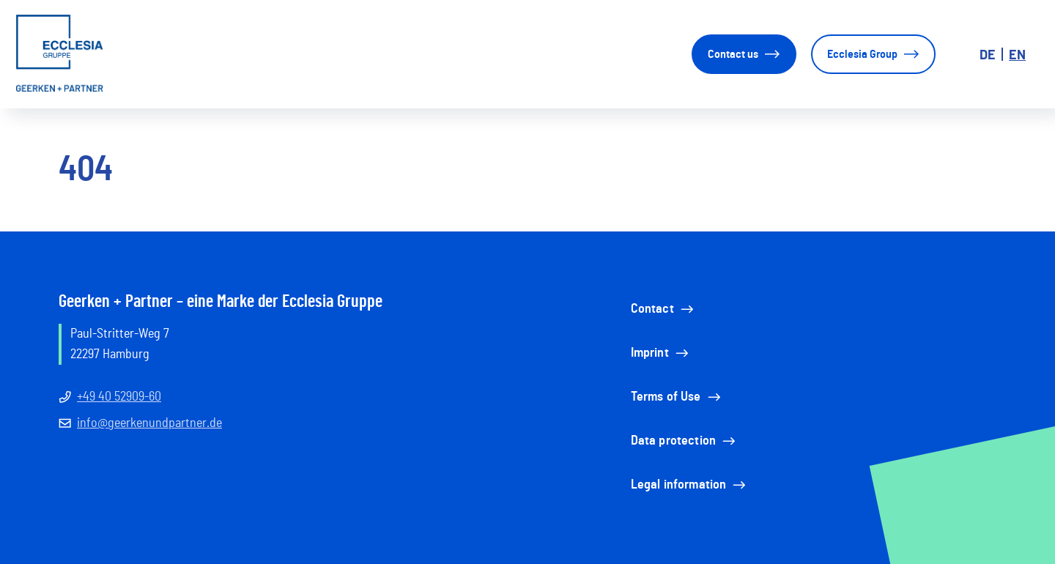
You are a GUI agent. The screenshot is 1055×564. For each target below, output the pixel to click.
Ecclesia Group (873, 54)
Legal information (690, 484)
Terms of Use (677, 397)
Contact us (744, 54)
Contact (663, 309)
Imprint (661, 353)
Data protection (684, 441)
